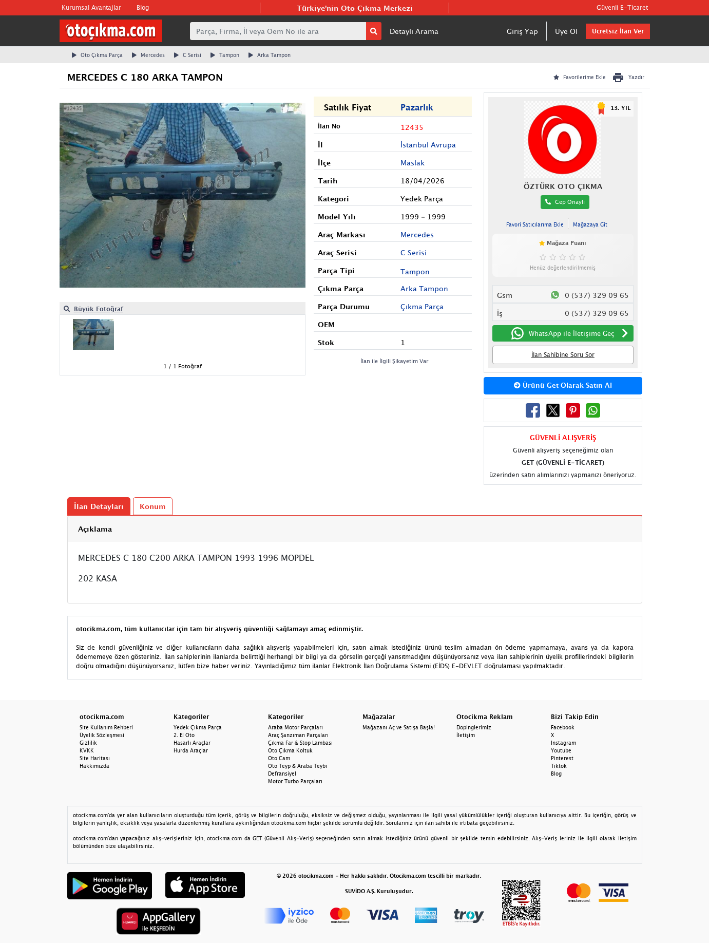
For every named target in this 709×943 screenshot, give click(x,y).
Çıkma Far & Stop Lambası (300, 743)
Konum (153, 506)
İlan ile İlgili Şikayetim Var (394, 360)
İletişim (465, 735)
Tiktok (559, 766)
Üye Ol (566, 31)
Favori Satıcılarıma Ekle (535, 224)
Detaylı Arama (414, 31)
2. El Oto (184, 735)
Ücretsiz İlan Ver (618, 31)
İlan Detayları (99, 506)
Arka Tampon (269, 55)
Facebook (562, 727)
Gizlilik (88, 743)
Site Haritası (95, 758)
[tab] (355, 528)
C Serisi (187, 55)
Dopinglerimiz (473, 727)
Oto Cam (279, 758)
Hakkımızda (94, 766)
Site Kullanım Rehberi (106, 727)
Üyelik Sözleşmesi (102, 735)
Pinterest (562, 758)
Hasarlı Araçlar (192, 743)
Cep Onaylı (565, 201)
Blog (143, 7)
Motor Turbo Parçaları (295, 781)
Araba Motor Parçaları (295, 727)
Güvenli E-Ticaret (622, 7)
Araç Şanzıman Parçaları (298, 735)
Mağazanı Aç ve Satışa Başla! (398, 727)
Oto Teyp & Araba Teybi (297, 766)
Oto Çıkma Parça (97, 55)
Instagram (563, 743)
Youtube (561, 750)
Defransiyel (282, 773)
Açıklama (95, 528)
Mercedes (148, 55)
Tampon (224, 55)
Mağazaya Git (590, 224)
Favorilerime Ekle (579, 77)
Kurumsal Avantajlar (91, 7)
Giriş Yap (522, 31)
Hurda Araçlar (191, 750)
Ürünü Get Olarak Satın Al (563, 385)
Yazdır (628, 77)
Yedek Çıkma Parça (198, 727)
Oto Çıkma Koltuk (290, 750)
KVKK (87, 750)
